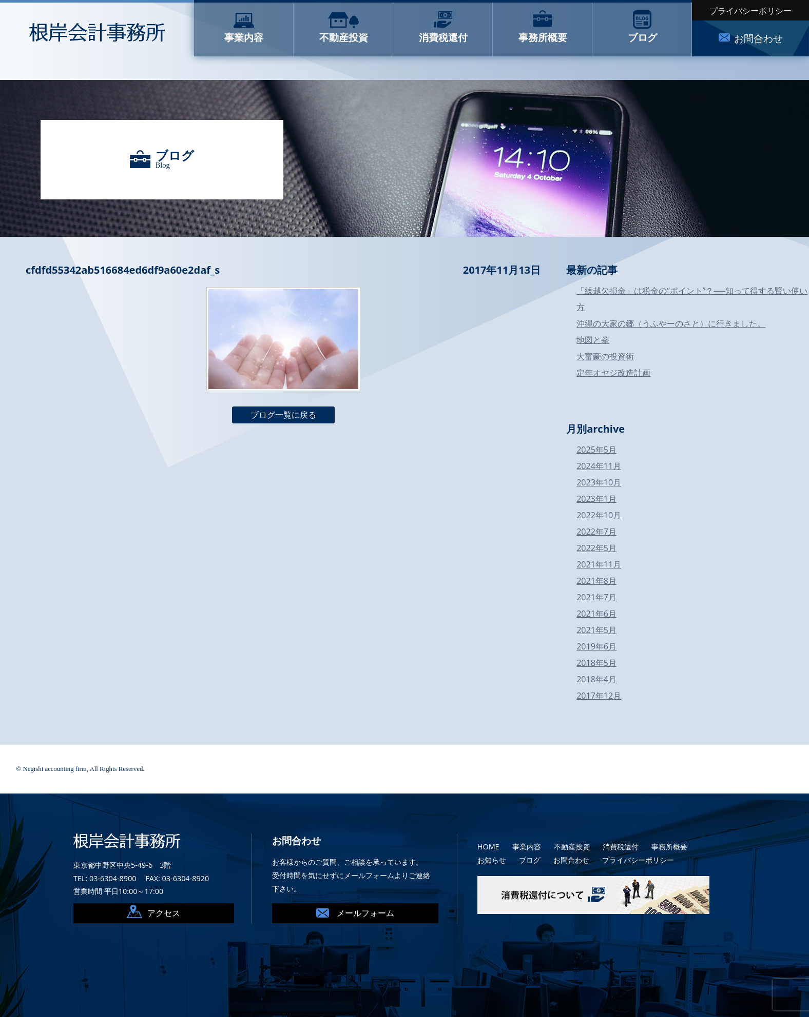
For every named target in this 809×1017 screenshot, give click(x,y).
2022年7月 (596, 531)
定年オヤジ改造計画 (613, 372)
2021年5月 (596, 630)
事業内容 (526, 846)
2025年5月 (596, 449)
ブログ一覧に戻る (283, 414)
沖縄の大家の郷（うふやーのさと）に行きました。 (670, 323)
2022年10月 (598, 515)
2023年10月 (598, 482)
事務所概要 (669, 846)
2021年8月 (596, 580)
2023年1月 (596, 498)
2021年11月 (598, 564)
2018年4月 (596, 679)
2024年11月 (598, 466)
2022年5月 (596, 548)
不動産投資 (572, 846)
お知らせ (491, 860)
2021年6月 (596, 613)
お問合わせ (571, 860)
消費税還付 (621, 846)
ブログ (530, 860)
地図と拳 (592, 339)
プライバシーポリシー (750, 10)
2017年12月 (598, 695)
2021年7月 (596, 597)
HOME (488, 846)
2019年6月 (596, 646)
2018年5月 (596, 662)
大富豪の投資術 (605, 356)
